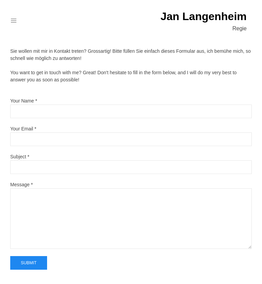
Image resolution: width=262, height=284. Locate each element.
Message (20, 184)
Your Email (21, 128)
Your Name (22, 101)
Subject (18, 156)
